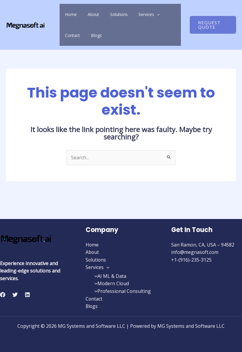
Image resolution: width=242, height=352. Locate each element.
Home (68, 14)
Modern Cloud (110, 283)
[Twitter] (15, 294)
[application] (139, 14)
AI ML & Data (108, 276)
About (86, 14)
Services (131, 14)
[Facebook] (2, 294)
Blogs (68, 35)
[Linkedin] (27, 294)
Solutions (106, 14)
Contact (155, 14)
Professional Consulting (121, 291)
